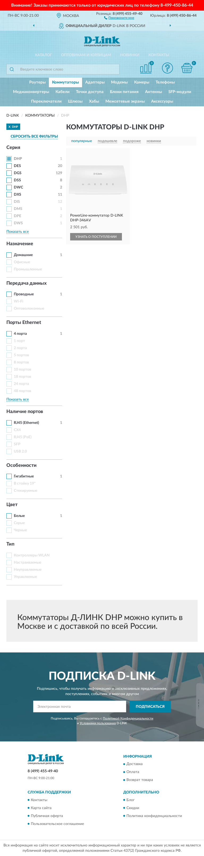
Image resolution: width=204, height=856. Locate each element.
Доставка (134, 764)
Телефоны (165, 82)
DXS (17, 194)
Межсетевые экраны (125, 101)
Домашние (23, 255)
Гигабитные (24, 476)
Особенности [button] (21, 465)
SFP (17, 444)
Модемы (119, 82)
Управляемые (25, 577)
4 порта (20, 334)
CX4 (17, 430)
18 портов (22, 377)
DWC (18, 187)
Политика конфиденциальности (154, 816)
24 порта (21, 384)
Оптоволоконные (29, 308)
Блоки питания (124, 92)
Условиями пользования (98, 723)
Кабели (63, 92)
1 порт (19, 341)
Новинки (129, 55)
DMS (18, 209)
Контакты (158, 55)
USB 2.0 (20, 451)
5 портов (21, 355)
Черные (20, 530)
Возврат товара (139, 780)
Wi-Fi (18, 301)
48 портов (22, 391)
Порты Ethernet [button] (23, 322)
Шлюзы (75, 101)
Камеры (141, 82)
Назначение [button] (19, 244)
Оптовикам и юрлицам (86, 55)
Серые (19, 523)
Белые (19, 516)
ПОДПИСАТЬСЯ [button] (150, 707)
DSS (17, 180)
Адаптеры (95, 82)
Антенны (153, 92)
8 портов (21, 362)
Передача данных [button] (26, 283)
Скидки (132, 808)
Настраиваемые (27, 562)
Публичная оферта (47, 816)
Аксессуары (162, 101)
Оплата (132, 772)
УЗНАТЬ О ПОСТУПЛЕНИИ (96, 236)
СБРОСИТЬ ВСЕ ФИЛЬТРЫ (34, 136)
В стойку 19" (25, 483)
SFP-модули (179, 92)
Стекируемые (25, 491)
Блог (130, 800)
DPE (17, 216)
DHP (18, 159)
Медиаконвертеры (31, 92)
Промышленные (28, 269)
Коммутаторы (65, 82)
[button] (119, 17)
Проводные (24, 294)
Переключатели (46, 101)
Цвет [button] (12, 504)
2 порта (20, 348)
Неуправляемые (27, 570)
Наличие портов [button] (24, 411)
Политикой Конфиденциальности (128, 718)
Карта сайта (41, 808)
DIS (17, 202)
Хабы (94, 101)
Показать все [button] (17, 232)
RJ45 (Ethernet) (26, 423)
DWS (18, 223)
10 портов (22, 369)
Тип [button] (10, 544)
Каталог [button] (43, 55)
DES (17, 166)
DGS (18, 173)
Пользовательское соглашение (57, 824)
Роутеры (37, 82)
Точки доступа (90, 92)
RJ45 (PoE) (23, 437)
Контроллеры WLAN (32, 555)
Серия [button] (13, 147)
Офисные (22, 262)
